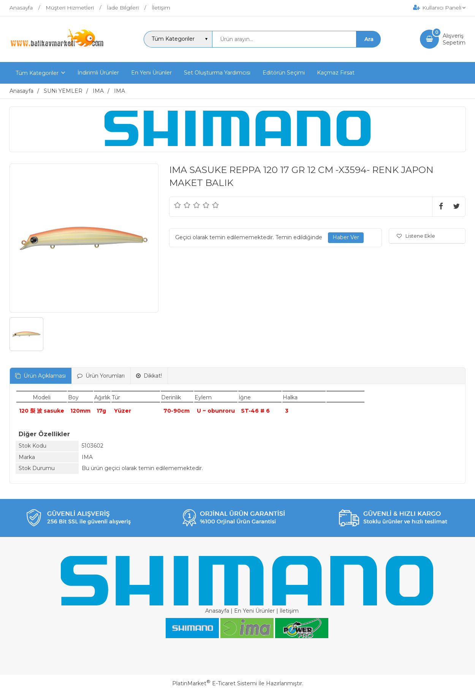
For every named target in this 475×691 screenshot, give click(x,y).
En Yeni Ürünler (254, 610)
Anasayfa (217, 610)
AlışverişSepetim (454, 39)
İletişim (289, 610)
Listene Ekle (416, 236)
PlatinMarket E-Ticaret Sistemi (214, 683)
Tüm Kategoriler (37, 73)
